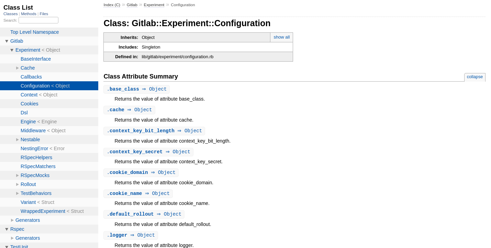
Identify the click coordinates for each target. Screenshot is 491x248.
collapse (475, 76)
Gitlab (132, 4)
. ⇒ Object (137, 89)
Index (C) (111, 4)
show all (282, 37)
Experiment (154, 4)
